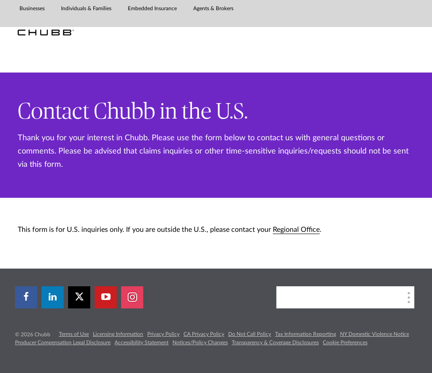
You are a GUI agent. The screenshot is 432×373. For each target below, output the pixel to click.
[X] (79, 297)
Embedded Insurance (152, 8)
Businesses (32, 8)
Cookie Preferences (345, 342)
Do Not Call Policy (249, 334)
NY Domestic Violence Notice (374, 334)
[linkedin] (53, 297)
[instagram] (132, 297)
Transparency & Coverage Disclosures (275, 342)
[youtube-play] (106, 297)
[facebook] (26, 297)
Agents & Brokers (213, 8)
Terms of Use (74, 334)
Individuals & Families (86, 8)
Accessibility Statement (141, 342)
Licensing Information (118, 334)
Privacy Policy (163, 334)
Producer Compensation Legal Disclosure (63, 342)
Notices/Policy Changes (200, 342)
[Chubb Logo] (46, 32)
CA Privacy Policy (204, 334)
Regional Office (296, 229)
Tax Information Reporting (305, 334)
